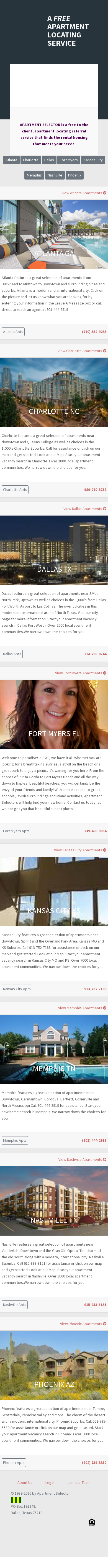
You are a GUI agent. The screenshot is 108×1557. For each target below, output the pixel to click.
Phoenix (74, 175)
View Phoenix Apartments (83, 1323)
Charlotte (30, 159)
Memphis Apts (15, 1140)
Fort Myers (69, 159)
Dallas (49, 159)
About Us (24, 1482)
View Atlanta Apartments (83, 192)
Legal (49, 1482)
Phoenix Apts (14, 1462)
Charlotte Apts (15, 489)
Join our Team (79, 1482)
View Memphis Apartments (82, 1007)
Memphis (34, 175)
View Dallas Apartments (84, 508)
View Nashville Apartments (82, 1159)
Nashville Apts (14, 1304)
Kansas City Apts (17, 988)
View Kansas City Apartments (80, 849)
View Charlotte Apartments (82, 350)
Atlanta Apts (13, 331)
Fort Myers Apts (16, 830)
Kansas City (93, 159)
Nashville (55, 175)
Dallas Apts (12, 653)
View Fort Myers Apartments (80, 672)
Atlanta (11, 159)
